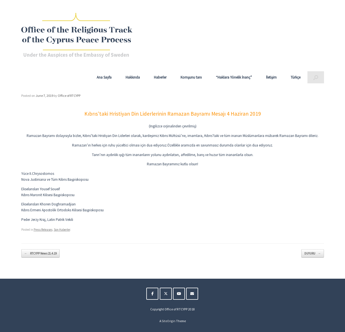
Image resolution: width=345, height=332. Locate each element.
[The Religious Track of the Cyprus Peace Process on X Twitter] (166, 294)
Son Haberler (62, 230)
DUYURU (312, 253)
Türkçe (295, 77)
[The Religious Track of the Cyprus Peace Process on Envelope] (192, 294)
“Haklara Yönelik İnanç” (234, 77)
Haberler (160, 77)
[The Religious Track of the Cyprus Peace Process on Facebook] (152, 294)
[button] (315, 77)
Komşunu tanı (191, 77)
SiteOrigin (168, 321)
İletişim (271, 77)
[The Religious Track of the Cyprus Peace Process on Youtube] (179, 294)
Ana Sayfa (104, 77)
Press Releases (43, 230)
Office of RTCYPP (69, 95)
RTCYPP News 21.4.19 (40, 253)
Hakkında (133, 77)
